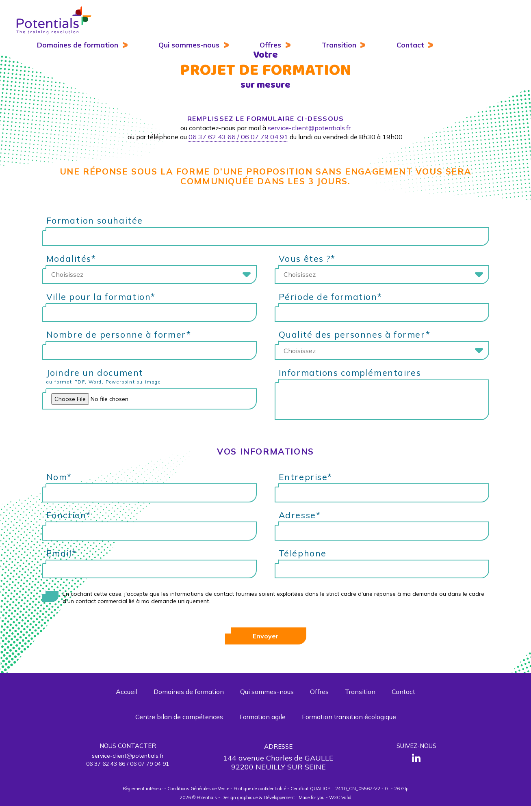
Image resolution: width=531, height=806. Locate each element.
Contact (410, 45)
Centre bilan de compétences (179, 717)
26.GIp (401, 788)
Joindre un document (151, 377)
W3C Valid (340, 797)
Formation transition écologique (349, 717)
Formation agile (262, 717)
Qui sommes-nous (188, 45)
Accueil (126, 691)
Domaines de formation (77, 45)
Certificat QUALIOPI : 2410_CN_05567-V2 (335, 788)
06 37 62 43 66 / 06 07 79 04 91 (238, 137)
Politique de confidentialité (260, 788)
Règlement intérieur (143, 788)
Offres (270, 45)
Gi (387, 788)
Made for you (312, 797)
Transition (339, 45)
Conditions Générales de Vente (198, 788)
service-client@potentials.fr (309, 128)
